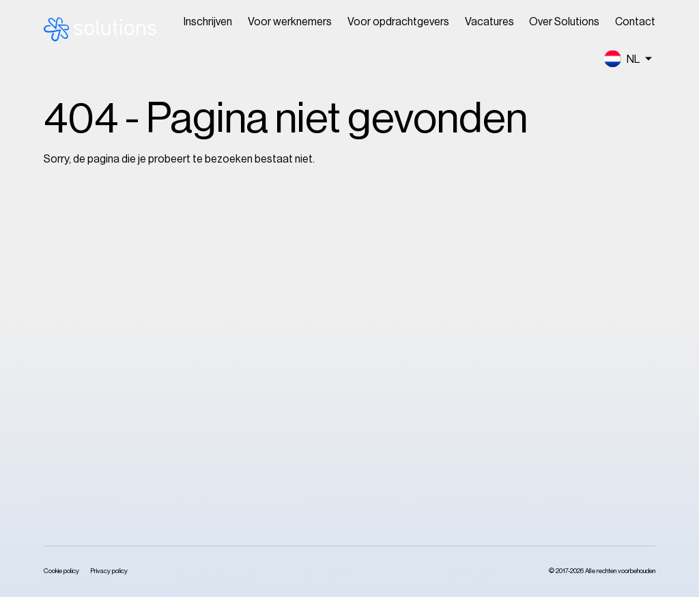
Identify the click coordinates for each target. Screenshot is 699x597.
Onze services (451, 314)
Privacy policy (109, 571)
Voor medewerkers (349, 314)
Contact (635, 21)
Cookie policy (61, 571)
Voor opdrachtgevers (398, 21)
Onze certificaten (458, 357)
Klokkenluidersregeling (602, 401)
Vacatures (489, 21)
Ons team (572, 336)
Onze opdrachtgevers (469, 336)
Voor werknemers (290, 21)
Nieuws (566, 357)
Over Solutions (564, 21)
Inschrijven (208, 21)
